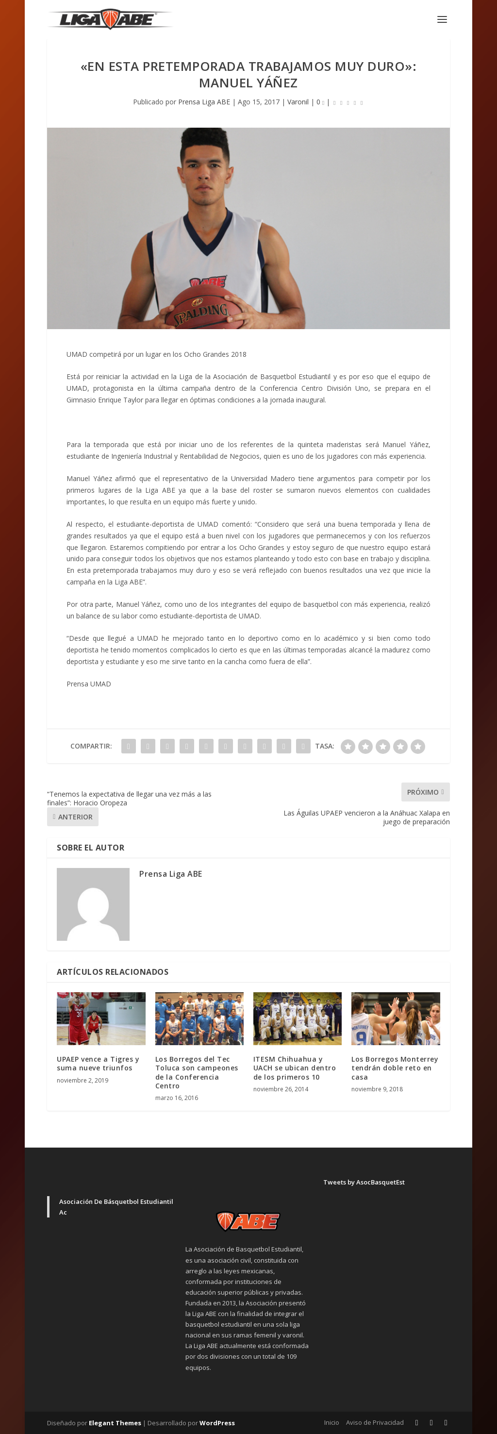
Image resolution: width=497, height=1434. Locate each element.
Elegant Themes (115, 1422)
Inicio (331, 1422)
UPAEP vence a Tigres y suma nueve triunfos (98, 1063)
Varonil (298, 101)
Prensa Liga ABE (204, 101)
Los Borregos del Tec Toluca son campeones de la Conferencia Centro (196, 1072)
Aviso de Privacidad (375, 1422)
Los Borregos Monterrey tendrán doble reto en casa (394, 1067)
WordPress (217, 1422)
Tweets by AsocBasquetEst (364, 1182)
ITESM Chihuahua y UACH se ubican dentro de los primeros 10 (294, 1067)
